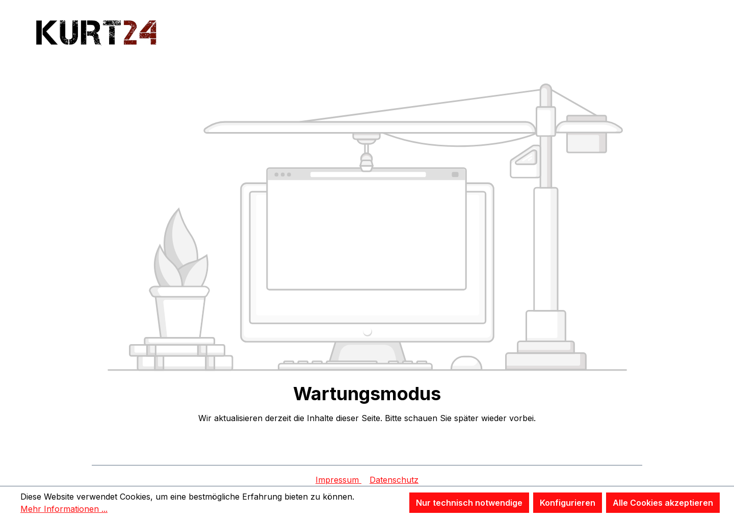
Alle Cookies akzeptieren (663, 503)
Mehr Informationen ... (64, 509)
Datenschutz (394, 480)
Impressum (338, 480)
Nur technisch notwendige (469, 503)
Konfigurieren (567, 503)
